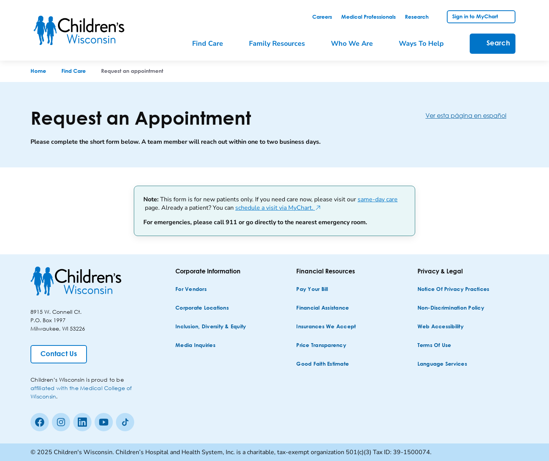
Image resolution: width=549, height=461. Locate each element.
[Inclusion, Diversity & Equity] (210, 327)
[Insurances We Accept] (326, 327)
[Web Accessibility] (440, 327)
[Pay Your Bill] (312, 290)
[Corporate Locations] (202, 308)
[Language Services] (442, 364)
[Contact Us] (58, 354)
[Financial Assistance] (322, 308)
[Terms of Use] (434, 346)
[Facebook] (39, 422)
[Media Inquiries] (195, 346)
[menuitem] (213, 43)
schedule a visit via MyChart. (278, 208)
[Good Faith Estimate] (322, 364)
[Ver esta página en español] (471, 115)
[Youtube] (104, 422)
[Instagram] (61, 422)
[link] (322, 17)
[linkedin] (82, 422)
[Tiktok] (125, 422)
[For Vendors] (191, 290)
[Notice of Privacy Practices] (453, 290)
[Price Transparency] (321, 346)
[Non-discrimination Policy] (450, 308)
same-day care (378, 199)
